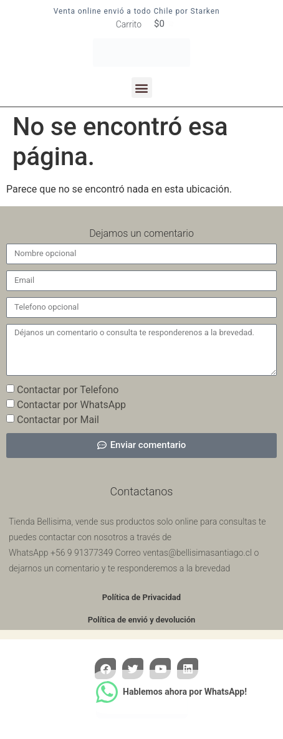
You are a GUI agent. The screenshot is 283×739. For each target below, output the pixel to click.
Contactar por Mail (58, 419)
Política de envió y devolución (142, 619)
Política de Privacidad (141, 597)
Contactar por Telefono (67, 389)
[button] (142, 87)
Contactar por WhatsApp (71, 404)
